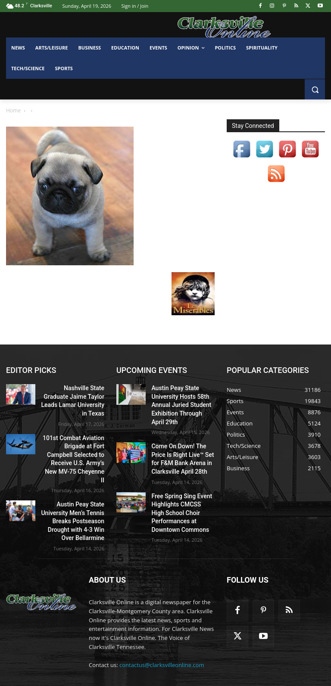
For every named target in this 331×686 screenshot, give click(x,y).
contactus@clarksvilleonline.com (161, 639)
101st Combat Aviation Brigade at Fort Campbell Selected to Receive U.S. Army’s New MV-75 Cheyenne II (75, 439)
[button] (315, 89)
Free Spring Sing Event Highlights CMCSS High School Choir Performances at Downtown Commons (178, 498)
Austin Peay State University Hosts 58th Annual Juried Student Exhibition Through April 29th (179, 402)
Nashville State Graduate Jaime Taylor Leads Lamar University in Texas (74, 395)
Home (13, 110)
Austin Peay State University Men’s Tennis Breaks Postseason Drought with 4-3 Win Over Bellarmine (74, 492)
